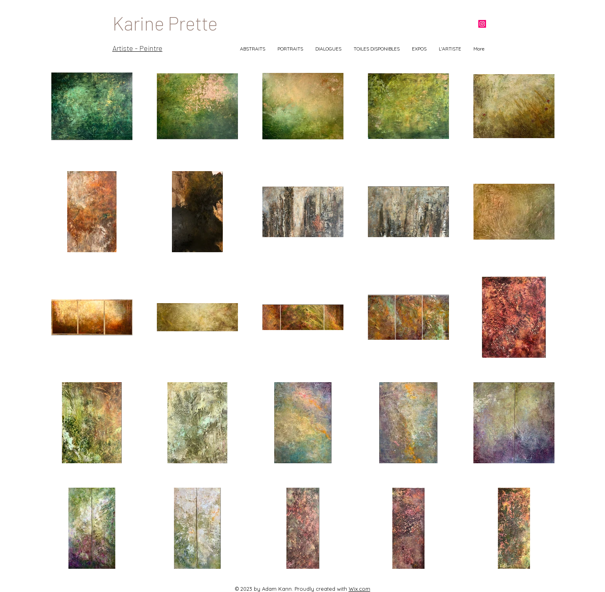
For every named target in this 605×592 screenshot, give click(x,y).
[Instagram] (482, 24)
